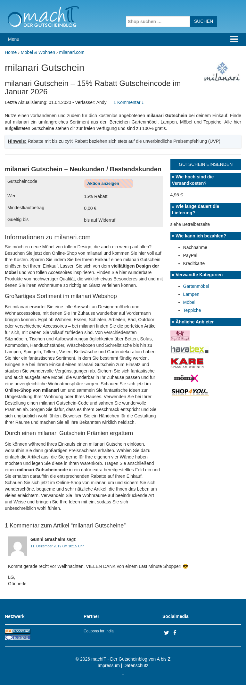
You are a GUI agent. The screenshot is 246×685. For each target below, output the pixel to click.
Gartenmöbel (196, 286)
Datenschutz (135, 665)
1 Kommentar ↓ (128, 102)
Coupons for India (99, 631)
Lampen (191, 294)
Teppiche (192, 310)
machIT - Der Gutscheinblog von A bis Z (130, 659)
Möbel (189, 302)
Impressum (109, 665)
